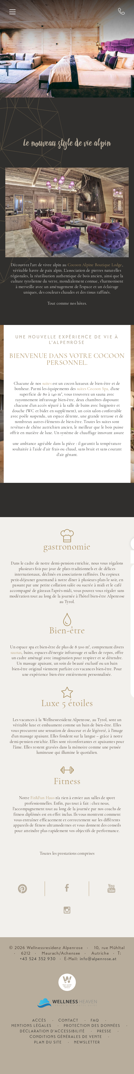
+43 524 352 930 (38, 958)
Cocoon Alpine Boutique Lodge (95, 265)
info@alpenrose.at (98, 958)
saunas (16, 653)
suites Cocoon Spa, (93, 389)
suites (47, 384)
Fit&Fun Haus (42, 798)
